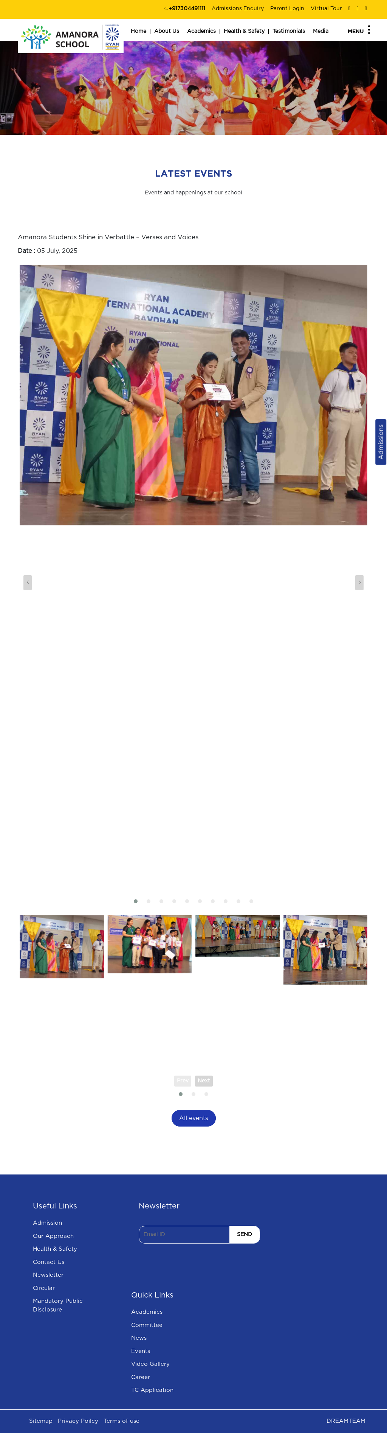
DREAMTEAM (346, 1421)
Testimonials (288, 31)
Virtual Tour (326, 8)
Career (140, 1377)
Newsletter (48, 1275)
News (139, 1338)
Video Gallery (150, 1364)
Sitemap (41, 1421)
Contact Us (48, 1262)
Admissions (381, 442)
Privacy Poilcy (78, 1421)
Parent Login (287, 8)
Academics (201, 31)
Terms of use (121, 1421)
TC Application (152, 1390)
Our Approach (53, 1236)
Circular (44, 1288)
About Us (166, 31)
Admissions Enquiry (238, 8)
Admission (47, 1223)
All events (193, 1118)
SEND (244, 1234)
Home (138, 31)
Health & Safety (244, 31)
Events (140, 1351)
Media (320, 31)
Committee (147, 1325)
